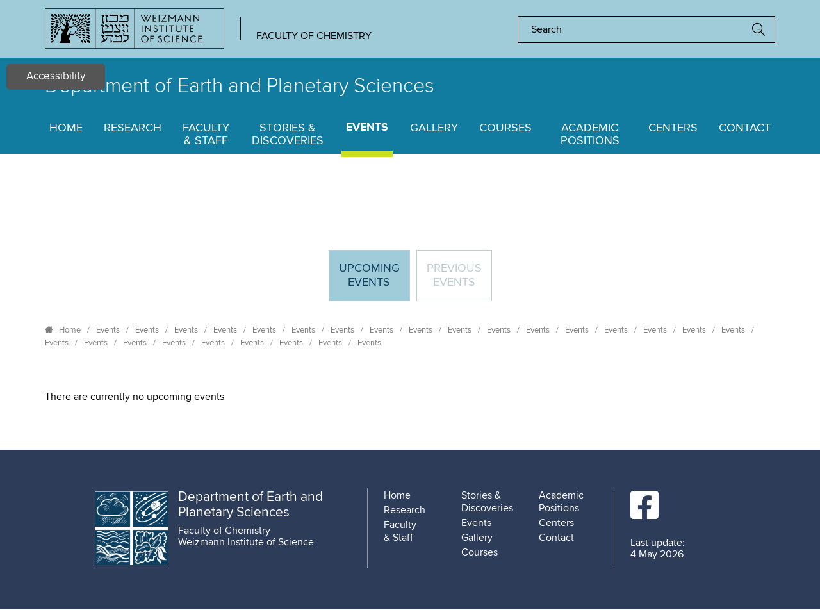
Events (367, 127)
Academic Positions (590, 134)
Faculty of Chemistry (314, 36)
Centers (673, 128)
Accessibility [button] (55, 76)
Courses (505, 128)
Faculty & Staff (206, 134)
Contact (745, 128)
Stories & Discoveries (288, 134)
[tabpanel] (410, 396)
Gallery (434, 128)
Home (66, 128)
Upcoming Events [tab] (374, 281)
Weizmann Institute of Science (246, 542)
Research (132, 128)
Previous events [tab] (454, 275)
